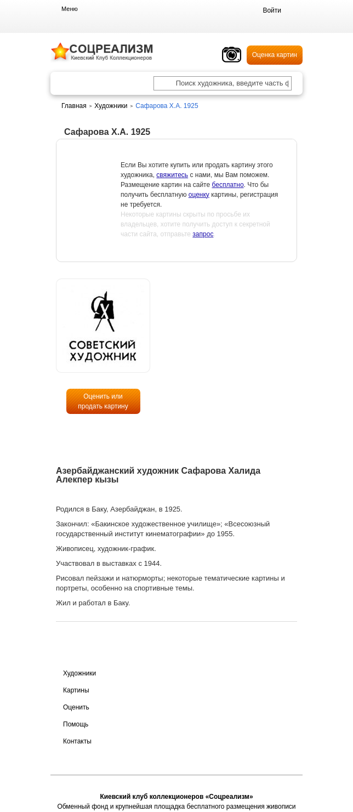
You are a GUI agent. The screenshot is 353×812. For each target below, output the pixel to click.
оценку (199, 194)
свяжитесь (172, 175)
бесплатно (227, 185)
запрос (202, 234)
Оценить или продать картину (103, 401)
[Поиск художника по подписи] (164, 84)
